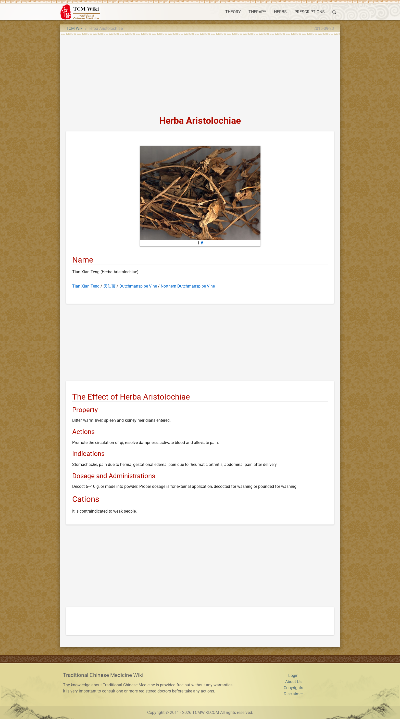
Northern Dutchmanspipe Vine (188, 286)
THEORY (233, 11)
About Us (293, 681)
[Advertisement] (200, 73)
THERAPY (257, 11)
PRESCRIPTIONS (309, 11)
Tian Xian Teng (85, 286)
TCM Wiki (74, 28)
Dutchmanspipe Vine (138, 286)
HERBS (280, 11)
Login (293, 675)
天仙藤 (109, 286)
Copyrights (293, 687)
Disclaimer (293, 693)
